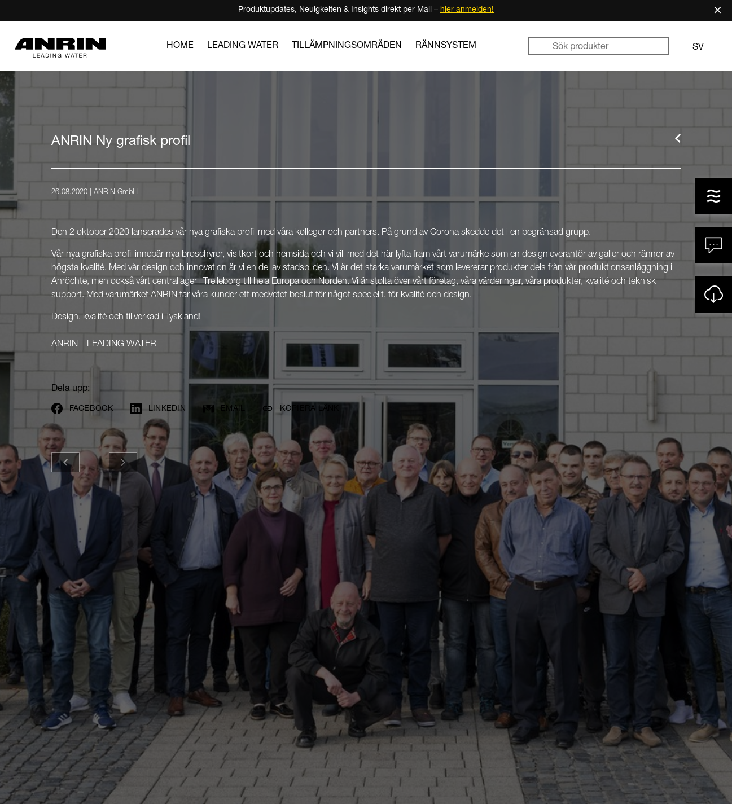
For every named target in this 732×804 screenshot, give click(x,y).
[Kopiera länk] (305, 408)
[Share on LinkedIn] (163, 408)
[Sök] (540, 46)
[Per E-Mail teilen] (229, 408)
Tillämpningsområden (347, 46)
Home (180, 46)
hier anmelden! (467, 10)
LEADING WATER (242, 46)
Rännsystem (445, 46)
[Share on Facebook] (87, 408)
